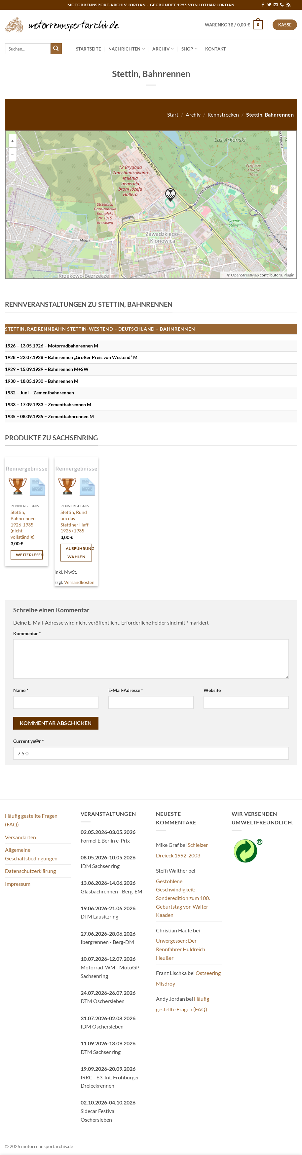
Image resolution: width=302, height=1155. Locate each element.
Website (212, 690)
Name (20, 690)
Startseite (88, 49)
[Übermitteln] (56, 48)
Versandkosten (79, 582)
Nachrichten (126, 49)
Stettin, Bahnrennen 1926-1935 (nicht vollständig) (23, 524)
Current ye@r (28, 741)
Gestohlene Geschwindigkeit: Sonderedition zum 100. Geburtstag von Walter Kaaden (183, 898)
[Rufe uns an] (282, 5)
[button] (234, 25)
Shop (189, 49)
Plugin (288, 274)
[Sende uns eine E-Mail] (276, 5)
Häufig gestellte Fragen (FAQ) (31, 819)
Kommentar (27, 633)
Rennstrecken (223, 114)
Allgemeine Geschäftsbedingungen (31, 854)
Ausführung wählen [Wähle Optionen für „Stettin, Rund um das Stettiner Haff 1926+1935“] (79, 552)
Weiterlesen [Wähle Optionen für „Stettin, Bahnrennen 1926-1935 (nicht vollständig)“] (29, 555)
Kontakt (215, 49)
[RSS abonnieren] (288, 5)
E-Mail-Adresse (125, 690)
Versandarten (20, 837)
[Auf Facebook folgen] (263, 5)
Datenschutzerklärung (30, 871)
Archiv (163, 49)
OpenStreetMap (245, 274)
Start (172, 114)
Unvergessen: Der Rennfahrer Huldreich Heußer (180, 948)
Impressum (17, 884)
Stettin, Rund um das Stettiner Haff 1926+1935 (74, 521)
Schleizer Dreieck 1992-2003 (182, 850)
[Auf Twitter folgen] (269, 5)
